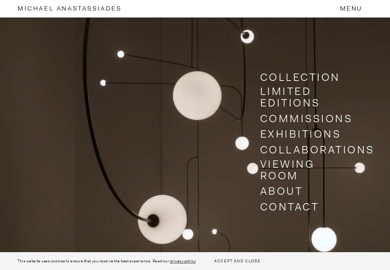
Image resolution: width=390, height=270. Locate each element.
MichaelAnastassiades (70, 8)
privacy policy (183, 260)
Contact (289, 207)
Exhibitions (300, 134)
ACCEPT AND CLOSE (237, 260)
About (281, 191)
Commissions (306, 118)
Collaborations (317, 149)
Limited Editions (290, 97)
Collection (300, 77)
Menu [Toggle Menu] (351, 8)
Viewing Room (287, 169)
